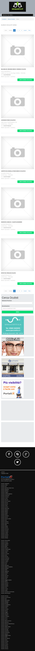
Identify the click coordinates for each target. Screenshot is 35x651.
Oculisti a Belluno (4, 544)
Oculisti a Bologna (4, 601)
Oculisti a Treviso (4, 644)
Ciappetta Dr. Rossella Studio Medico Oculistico (13, 171)
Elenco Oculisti (11, 19)
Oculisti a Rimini (4, 581)
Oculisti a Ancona (4, 596)
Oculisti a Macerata (5, 508)
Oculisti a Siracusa (5, 529)
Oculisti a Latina (4, 505)
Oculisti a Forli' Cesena (5, 501)
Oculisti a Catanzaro (5, 495)
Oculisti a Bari (4, 598)
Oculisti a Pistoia (4, 577)
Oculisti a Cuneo (4, 498)
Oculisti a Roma (4, 637)
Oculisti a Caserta (4, 550)
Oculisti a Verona (4, 536)
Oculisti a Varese (4, 645)
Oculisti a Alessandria (5, 540)
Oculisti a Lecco (4, 617)
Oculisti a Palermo (5, 628)
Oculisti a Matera (4, 510)
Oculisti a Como (4, 607)
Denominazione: (6, 306)
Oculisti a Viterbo (4, 537)
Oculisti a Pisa (4, 520)
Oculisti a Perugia (4, 629)
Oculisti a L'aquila (4, 561)
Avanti (25, 30)
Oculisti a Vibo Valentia (5, 593)
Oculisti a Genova (4, 613)
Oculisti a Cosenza (5, 496)
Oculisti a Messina (5, 622)
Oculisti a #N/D (4, 569)
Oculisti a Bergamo (5, 489)
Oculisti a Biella (4, 546)
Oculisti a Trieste (4, 533)
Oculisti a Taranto (4, 641)
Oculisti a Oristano (5, 515)
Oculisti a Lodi (4, 564)
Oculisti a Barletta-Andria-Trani (7, 488)
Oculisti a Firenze (4, 556)
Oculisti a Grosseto (5, 559)
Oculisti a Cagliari (4, 492)
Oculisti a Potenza (4, 521)
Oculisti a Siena (4, 639)
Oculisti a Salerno (4, 583)
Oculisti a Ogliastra (5, 571)
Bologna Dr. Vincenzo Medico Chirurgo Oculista (13, 69)
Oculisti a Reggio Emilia (6, 635)
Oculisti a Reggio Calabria (6, 580)
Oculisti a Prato (4, 578)
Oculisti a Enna (4, 555)
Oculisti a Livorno (4, 507)
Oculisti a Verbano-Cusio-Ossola (7, 591)
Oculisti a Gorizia (4, 502)
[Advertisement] (13, 410)
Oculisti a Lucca (4, 619)
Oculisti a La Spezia (5, 616)
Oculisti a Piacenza (5, 631)
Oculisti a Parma (4, 517)
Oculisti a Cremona (5, 553)
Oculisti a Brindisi (4, 603)
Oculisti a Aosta (4, 485)
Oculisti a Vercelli (4, 647)
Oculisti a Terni (4, 587)
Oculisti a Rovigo (4, 526)
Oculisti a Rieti (4, 524)
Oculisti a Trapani (4, 532)
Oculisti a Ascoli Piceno (5, 597)
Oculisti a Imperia (4, 615)
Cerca (17, 312)
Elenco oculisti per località (6, 480)
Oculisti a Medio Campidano (7, 566)
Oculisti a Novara (4, 625)
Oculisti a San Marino (5, 638)
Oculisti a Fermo (4, 610)
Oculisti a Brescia (4, 547)
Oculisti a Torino (4, 642)
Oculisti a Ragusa (4, 634)
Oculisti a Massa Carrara (6, 620)
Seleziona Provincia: (7, 300)
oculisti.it (3, 472)
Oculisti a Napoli (4, 512)
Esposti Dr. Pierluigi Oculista (8, 273)
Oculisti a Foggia (4, 612)
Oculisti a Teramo (4, 530)
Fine (29, 30)
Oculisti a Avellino (4, 543)
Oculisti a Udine (4, 590)
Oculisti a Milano (4, 511)
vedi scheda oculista (26, 79)
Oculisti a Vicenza (4, 648)
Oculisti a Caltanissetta (5, 549)
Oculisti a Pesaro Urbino (6, 518)
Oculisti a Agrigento (5, 483)
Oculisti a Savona (4, 584)
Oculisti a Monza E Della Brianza (7, 623)
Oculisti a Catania (4, 606)
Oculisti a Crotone (4, 609)
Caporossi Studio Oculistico (8, 120)
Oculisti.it (4, 19)
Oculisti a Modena (4, 568)
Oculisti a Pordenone (5, 632)
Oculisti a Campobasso (5, 604)
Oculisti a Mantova (5, 565)
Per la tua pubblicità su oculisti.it (7, 479)
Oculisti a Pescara (4, 575)
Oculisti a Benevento (5, 600)
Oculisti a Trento (4, 588)
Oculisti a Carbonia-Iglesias (6, 493)
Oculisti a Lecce (4, 562)
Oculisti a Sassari (4, 527)
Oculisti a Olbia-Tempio (5, 626)
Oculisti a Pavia (4, 574)
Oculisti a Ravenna (5, 523)
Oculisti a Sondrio (4, 585)
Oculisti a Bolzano (4, 491)
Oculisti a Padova (4, 572)
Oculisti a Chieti (4, 552)
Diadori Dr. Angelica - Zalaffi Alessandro (11, 222)
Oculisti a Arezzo (4, 542)
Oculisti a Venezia (4, 534)
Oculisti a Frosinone (5, 558)
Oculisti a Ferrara (4, 499)
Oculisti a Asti (4, 486)
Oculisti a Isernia (4, 504)
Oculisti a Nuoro (4, 514)
